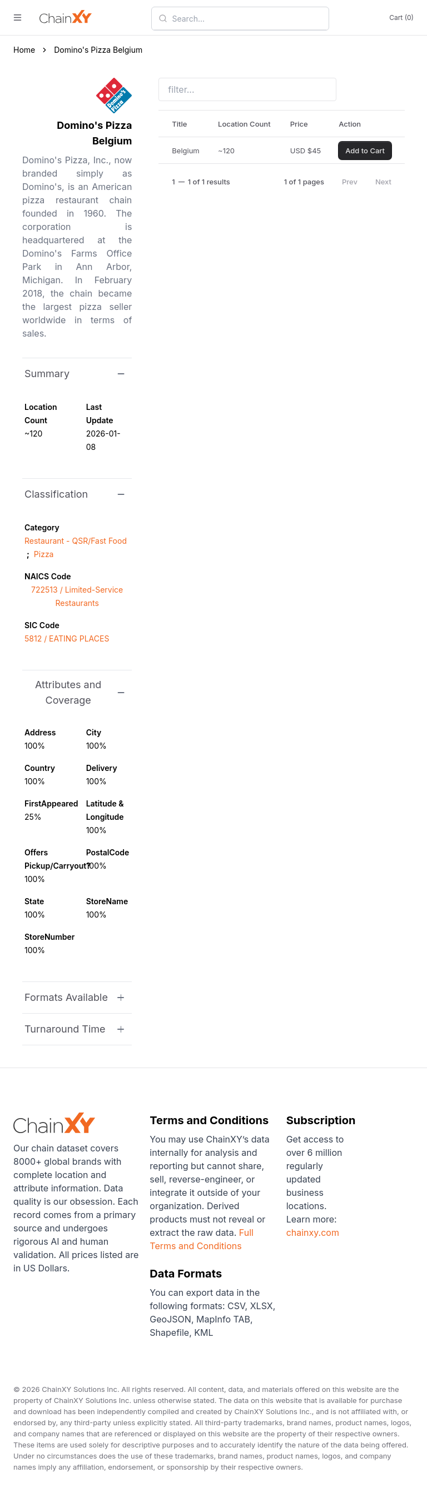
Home (24, 49)
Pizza (44, 554)
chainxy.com (312, 1232)
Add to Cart (365, 150)
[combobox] (247, 18)
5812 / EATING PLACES (66, 638)
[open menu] (17, 17)
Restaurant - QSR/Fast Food (75, 540)
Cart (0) (401, 17)
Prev (350, 181)
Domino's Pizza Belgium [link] (98, 49)
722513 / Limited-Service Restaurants (77, 596)
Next (383, 181)
